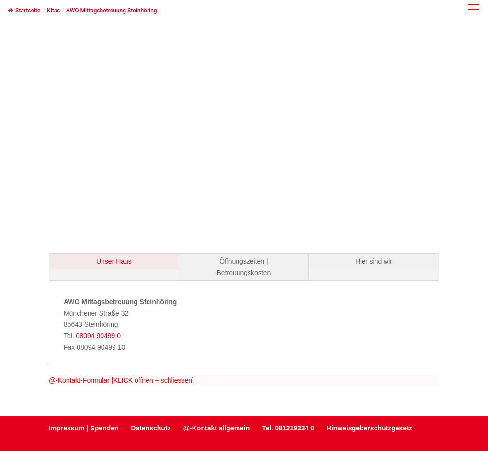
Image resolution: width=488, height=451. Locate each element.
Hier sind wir (373, 261)
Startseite (24, 10)
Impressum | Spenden (84, 428)
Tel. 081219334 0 (288, 428)
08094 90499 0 (98, 336)
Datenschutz (150, 428)
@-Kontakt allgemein (216, 428)
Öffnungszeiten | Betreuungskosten (244, 266)
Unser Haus (114, 261)
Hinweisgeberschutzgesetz (369, 428)
